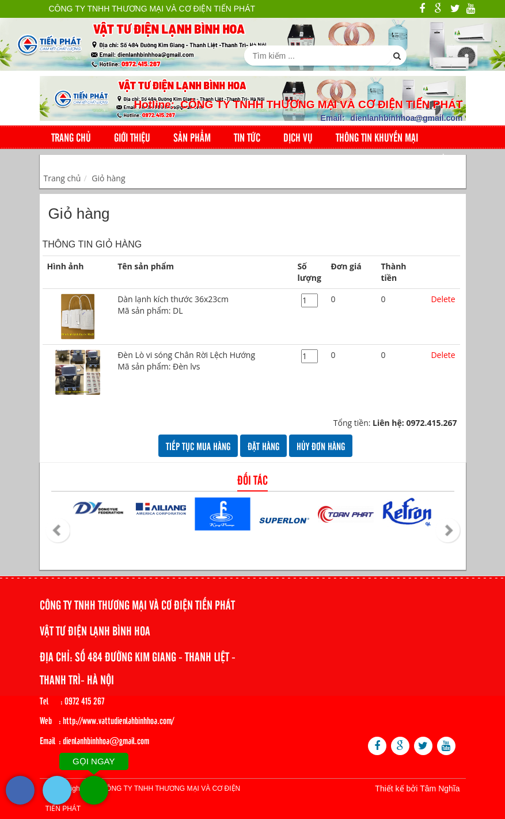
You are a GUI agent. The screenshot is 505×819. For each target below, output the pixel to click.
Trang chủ (71, 136)
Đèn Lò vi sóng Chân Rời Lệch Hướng (202, 360)
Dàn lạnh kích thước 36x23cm (202, 305)
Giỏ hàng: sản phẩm (404, 160)
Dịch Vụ (298, 136)
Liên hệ (64, 160)
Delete (443, 299)
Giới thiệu (132, 136)
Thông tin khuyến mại (377, 136)
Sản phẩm (192, 136)
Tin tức (247, 136)
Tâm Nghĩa (440, 788)
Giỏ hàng (108, 178)
